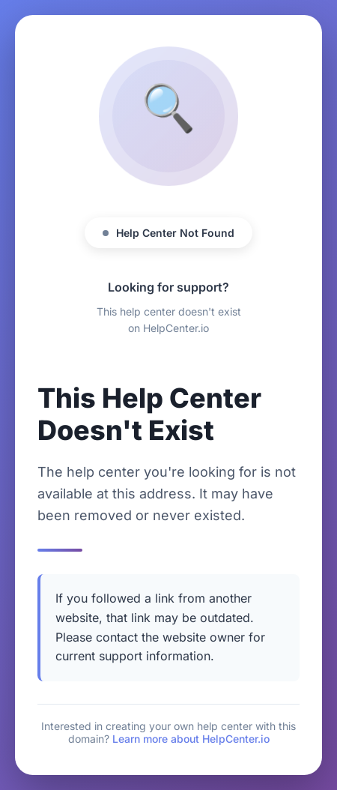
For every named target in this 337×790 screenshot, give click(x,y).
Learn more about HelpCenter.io (191, 738)
